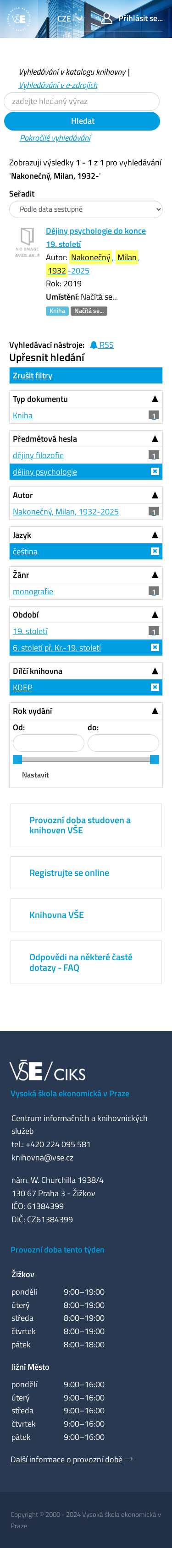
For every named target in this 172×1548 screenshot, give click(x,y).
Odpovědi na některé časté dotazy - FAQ (81, 962)
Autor (23, 495)
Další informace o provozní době (66, 1459)
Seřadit (21, 193)
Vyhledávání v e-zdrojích (57, 85)
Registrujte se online (69, 872)
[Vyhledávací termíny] (82, 101)
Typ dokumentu (40, 399)
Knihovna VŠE (56, 915)
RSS (101, 345)
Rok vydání (32, 711)
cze (65, 18)
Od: (19, 727)
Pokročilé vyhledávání (55, 137)
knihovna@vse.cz (42, 1157)
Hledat (81, 121)
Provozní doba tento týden (58, 1249)
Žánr (21, 575)
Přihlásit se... (132, 18)
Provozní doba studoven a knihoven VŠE (80, 825)
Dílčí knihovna (37, 671)
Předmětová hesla (45, 438)
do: (93, 727)
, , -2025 (93, 263)
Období (26, 614)
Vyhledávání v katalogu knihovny (71, 72)
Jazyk (22, 535)
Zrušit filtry (32, 375)
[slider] (17, 759)
